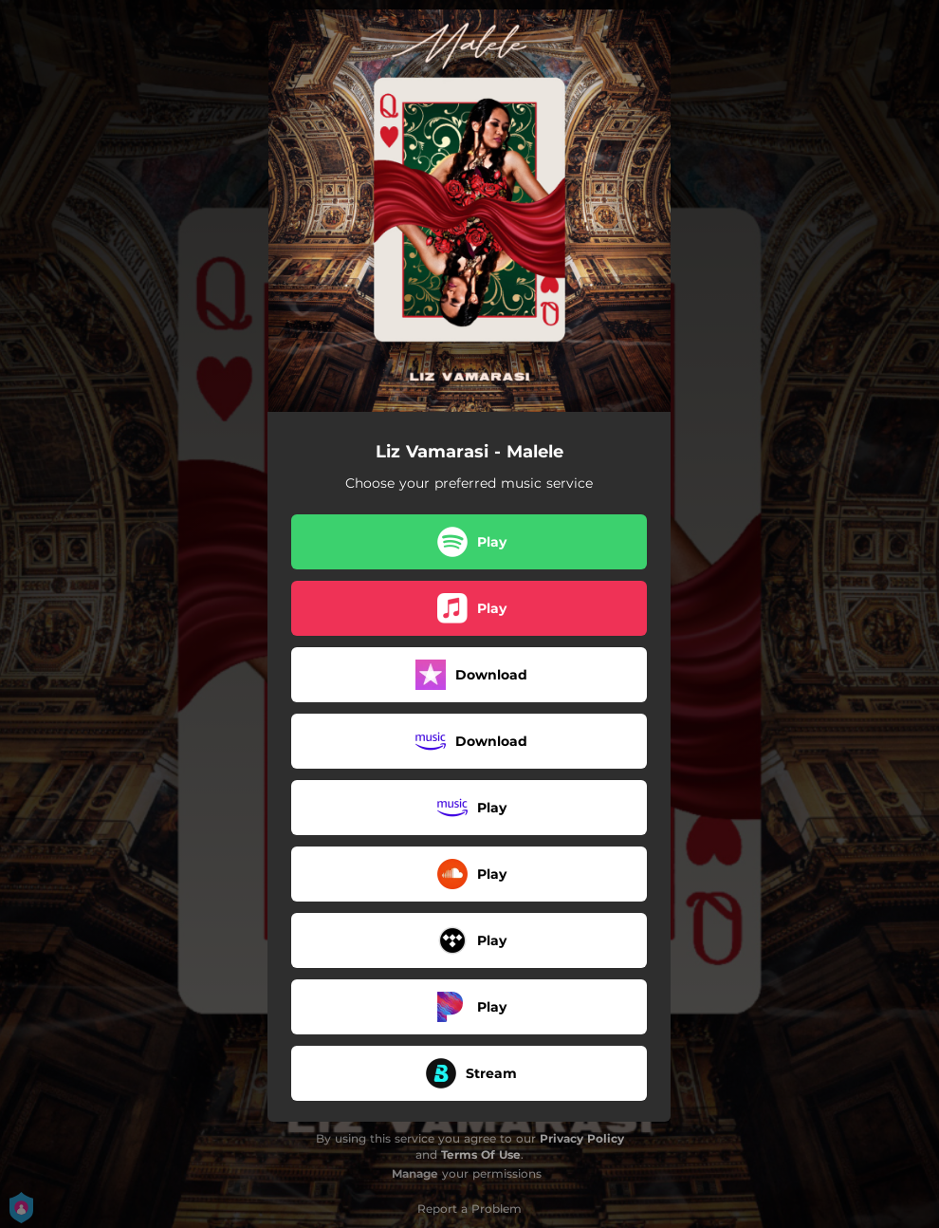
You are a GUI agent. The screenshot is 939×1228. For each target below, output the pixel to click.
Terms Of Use (481, 1154)
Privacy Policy (582, 1138)
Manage (415, 1173)
